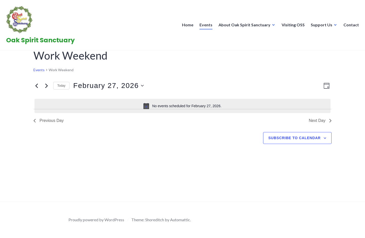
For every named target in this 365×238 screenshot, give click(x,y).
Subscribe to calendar (294, 138)
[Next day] (46, 86)
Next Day (320, 120)
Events (204, 26)
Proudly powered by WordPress (96, 219)
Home (186, 26)
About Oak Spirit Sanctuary (243, 26)
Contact (349, 26)
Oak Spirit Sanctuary (42, 41)
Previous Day (48, 120)
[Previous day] (36, 86)
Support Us (320, 26)
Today (61, 85)
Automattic (180, 219)
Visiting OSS (291, 26)
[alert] (182, 106)
